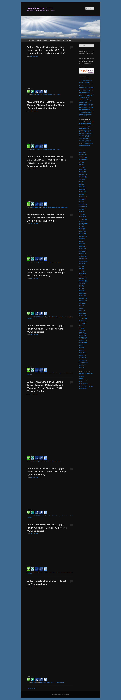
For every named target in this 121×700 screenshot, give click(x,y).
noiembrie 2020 (83, 236)
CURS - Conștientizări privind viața (52, 207)
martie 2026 (82, 151)
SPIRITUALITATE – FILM (85, 385)
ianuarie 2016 (82, 315)
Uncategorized (83, 388)
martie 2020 (82, 245)
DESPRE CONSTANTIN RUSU (57, 40)
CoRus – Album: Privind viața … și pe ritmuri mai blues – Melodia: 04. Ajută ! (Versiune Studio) (45, 329)
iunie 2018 (81, 266)
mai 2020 (81, 241)
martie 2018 (82, 271)
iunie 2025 (81, 162)
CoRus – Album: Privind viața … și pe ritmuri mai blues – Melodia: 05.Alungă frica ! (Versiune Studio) (46, 272)
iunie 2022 (81, 211)
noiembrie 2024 (83, 174)
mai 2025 (81, 164)
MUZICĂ (34, 682)
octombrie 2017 (83, 280)
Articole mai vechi (31, 688)
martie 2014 (82, 352)
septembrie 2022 (83, 206)
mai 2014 (81, 349)
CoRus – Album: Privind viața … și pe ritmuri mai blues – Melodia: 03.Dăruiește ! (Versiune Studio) (47, 471)
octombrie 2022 (83, 204)
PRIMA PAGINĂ (30, 40)
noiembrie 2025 (83, 156)
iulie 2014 (81, 345)
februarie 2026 (82, 152)
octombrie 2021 (83, 221)
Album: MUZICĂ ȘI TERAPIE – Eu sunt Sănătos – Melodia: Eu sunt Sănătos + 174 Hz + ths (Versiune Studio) (45, 105)
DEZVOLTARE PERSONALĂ (86, 373)
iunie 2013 (81, 367)
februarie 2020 (82, 246)
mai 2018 (81, 268)
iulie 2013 (81, 365)
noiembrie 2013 (83, 359)
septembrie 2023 (83, 198)
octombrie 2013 (83, 360)
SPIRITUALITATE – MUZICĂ (86, 386)
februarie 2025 (82, 169)
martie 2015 (82, 332)
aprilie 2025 (82, 166)
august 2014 (82, 344)
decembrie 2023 (83, 193)
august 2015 (82, 323)
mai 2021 (81, 226)
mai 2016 (81, 308)
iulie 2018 (81, 265)
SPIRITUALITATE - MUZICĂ (38, 316)
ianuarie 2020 (82, 248)
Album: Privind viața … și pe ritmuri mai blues (59, 316)
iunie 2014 (81, 347)
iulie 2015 (81, 325)
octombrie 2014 (83, 340)
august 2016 (82, 303)
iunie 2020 (81, 240)
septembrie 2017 (83, 281)
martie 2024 (82, 188)
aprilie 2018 (82, 270)
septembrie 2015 (83, 322)
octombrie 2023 (83, 196)
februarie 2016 (82, 313)
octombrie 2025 (83, 157)
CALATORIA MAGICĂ (42, 40)
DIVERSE (81, 374)
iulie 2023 (81, 201)
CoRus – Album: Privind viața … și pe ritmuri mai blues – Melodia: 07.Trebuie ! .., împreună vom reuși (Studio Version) (46, 50)
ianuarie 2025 (82, 171)
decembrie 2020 (83, 234)
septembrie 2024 (83, 177)
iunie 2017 (81, 286)
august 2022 (82, 208)
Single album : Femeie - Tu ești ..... (48, 682)
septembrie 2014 (83, 342)
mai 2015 (81, 328)
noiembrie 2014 (83, 338)
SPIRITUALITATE (36, 207)
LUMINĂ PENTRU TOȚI (40, 8)
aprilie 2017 (82, 290)
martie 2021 (82, 229)
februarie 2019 (82, 253)
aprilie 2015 (82, 330)
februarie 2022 (82, 216)
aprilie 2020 (82, 243)
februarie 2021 (82, 231)
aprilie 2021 (82, 228)
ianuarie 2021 (82, 233)
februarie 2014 (82, 354)
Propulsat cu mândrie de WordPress (60, 694)
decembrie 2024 (83, 172)
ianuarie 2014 (82, 355)
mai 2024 (81, 184)
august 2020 (82, 238)
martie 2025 (82, 167)
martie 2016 (82, 312)
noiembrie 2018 (83, 258)
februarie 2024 (82, 189)
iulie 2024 (81, 181)
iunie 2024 (81, 183)
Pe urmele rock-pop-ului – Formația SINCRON (86, 126)
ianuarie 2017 (82, 295)
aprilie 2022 (82, 214)
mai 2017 (81, 288)
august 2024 (82, 179)
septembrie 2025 (83, 159)
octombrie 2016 (83, 300)
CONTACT (69, 40)
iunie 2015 (81, 327)
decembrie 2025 (83, 154)
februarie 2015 (82, 333)
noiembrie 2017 (83, 278)
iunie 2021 (81, 224)
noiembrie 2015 (83, 318)
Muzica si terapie (48, 94)
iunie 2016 (81, 307)
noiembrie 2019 (83, 250)
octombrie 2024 (83, 176)
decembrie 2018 (83, 256)
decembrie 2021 (83, 218)
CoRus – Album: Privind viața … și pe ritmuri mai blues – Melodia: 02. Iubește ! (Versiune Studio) (47, 528)
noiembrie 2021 (83, 219)
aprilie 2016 (82, 310)
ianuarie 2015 (82, 335)
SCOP (80, 381)
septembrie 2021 (83, 223)
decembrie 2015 (83, 317)
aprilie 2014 (82, 350)
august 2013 (82, 364)
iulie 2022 (81, 209)
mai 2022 (81, 213)
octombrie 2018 (83, 260)
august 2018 (82, 263)
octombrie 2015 (83, 320)
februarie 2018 (82, 273)
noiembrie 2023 (83, 194)
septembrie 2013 (83, 362)
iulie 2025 (81, 161)
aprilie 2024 (82, 186)
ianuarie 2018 (82, 275)
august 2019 (82, 251)
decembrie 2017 (83, 276)
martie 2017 (82, 292)
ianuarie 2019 (82, 255)
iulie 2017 (81, 285)
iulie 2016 (81, 305)
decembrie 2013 (83, 357)
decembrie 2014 (83, 337)
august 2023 (82, 199)
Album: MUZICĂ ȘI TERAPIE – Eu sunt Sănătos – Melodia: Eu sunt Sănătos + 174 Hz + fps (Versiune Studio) (45, 217)
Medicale (81, 376)
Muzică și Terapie (36, 94)
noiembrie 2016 (83, 298)
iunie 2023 (81, 203)
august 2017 (82, 283)
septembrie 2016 (83, 302)
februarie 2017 (82, 293)
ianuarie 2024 (82, 191)
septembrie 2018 (83, 261)
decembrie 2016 (83, 297)
